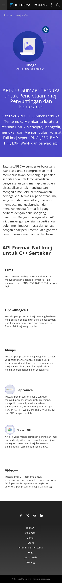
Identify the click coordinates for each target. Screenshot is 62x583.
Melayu (40, 4)
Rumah (30, 527)
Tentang (30, 562)
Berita (30, 537)
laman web (30, 557)
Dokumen (30, 532)
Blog (30, 552)
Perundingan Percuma (30, 547)
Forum (30, 542)
